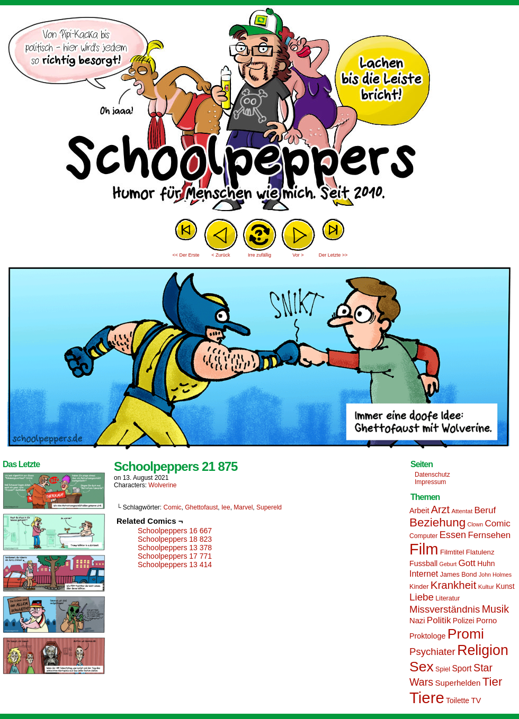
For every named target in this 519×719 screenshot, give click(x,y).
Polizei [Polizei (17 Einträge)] (464, 620)
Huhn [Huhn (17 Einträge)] (486, 563)
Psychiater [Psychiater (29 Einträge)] (432, 651)
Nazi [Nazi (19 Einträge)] (417, 620)
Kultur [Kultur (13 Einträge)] (486, 587)
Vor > (297, 255)
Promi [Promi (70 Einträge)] (466, 634)
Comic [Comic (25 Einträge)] (497, 523)
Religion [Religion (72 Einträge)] (482, 650)
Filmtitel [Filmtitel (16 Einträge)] (452, 552)
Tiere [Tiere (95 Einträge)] (426, 697)
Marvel (243, 507)
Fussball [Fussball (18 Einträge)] (423, 563)
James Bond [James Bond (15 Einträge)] (458, 574)
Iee (225, 507)
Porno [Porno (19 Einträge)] (486, 620)
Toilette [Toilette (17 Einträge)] (457, 700)
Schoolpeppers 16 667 (175, 530)
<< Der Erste (185, 255)
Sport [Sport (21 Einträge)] (461, 668)
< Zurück (220, 255)
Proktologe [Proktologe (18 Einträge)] (427, 636)
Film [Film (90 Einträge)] (424, 549)
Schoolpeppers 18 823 (175, 539)
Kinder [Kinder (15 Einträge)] (418, 586)
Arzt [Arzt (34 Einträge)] (440, 509)
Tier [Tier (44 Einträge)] (492, 681)
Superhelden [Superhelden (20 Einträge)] (457, 682)
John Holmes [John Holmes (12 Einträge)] (495, 574)
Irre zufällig (259, 255)
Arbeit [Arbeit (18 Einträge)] (419, 510)
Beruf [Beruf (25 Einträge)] (485, 510)
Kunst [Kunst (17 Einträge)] (505, 586)
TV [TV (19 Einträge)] (476, 700)
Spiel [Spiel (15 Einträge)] (442, 669)
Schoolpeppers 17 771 (175, 556)
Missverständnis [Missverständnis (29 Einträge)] (444, 609)
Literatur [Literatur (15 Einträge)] (447, 598)
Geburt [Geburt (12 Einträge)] (448, 564)
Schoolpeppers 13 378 (175, 547)
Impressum (430, 482)
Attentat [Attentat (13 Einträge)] (461, 511)
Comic (173, 507)
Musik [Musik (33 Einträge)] (495, 609)
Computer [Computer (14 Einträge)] (423, 536)
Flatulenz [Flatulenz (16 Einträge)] (480, 552)
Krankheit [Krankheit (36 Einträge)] (454, 585)
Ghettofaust (201, 507)
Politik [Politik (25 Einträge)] (439, 620)
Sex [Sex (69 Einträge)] (421, 667)
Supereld (269, 507)
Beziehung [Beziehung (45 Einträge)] (437, 522)
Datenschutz (432, 474)
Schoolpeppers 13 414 (175, 564)
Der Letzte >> (333, 255)
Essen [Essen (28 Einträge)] (453, 535)
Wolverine (162, 485)
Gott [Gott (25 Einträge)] (467, 563)
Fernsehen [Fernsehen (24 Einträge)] (489, 535)
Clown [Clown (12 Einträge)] (475, 524)
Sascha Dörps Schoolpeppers (259, 111)
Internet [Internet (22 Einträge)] (423, 573)
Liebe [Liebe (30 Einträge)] (421, 597)
